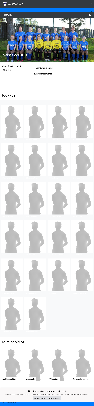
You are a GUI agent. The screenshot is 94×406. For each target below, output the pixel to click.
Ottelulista (7, 78)
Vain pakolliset (54, 398)
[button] (7, 40)
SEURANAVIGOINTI (48, 3)
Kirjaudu (47, 15)
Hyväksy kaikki (39, 398)
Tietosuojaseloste (9, 402)
